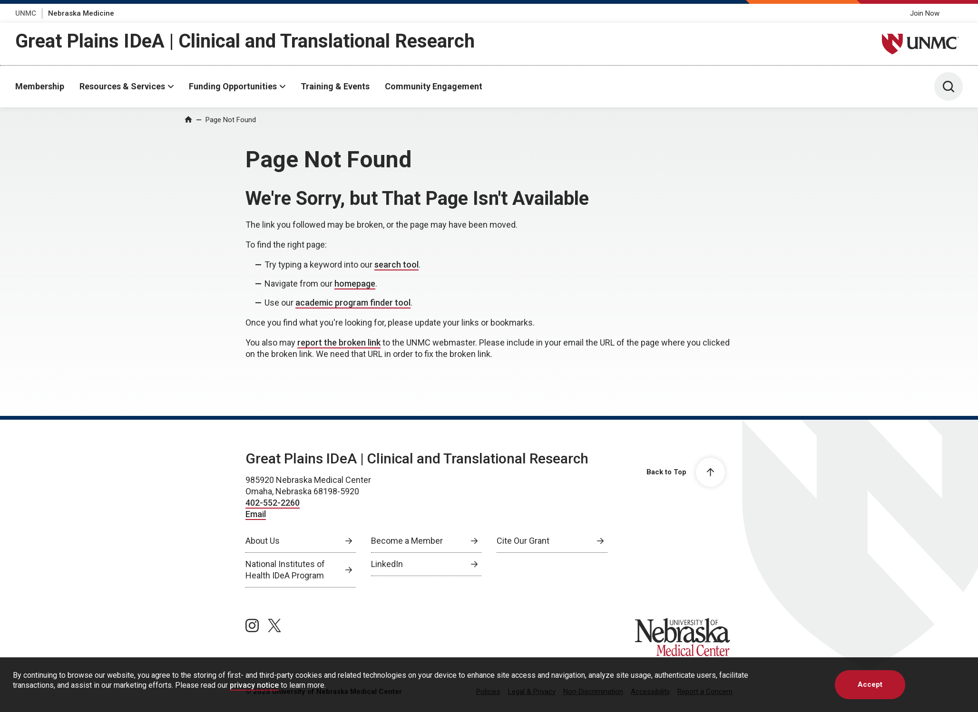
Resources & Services (122, 86)
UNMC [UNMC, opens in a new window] (25, 13)
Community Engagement (433, 86)
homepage (354, 284)
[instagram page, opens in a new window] (252, 625)
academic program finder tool (353, 303)
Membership (39, 86)
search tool (396, 264)
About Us (262, 541)
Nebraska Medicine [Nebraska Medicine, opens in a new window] (81, 13)
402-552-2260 (272, 503)
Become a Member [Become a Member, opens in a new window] (407, 541)
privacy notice (254, 685)
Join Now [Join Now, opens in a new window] (924, 13)
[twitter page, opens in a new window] (274, 625)
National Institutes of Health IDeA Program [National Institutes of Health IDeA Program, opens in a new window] (285, 569)
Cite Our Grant (523, 541)
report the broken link (339, 342)
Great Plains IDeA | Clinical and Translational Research (245, 41)
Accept (870, 684)
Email (255, 514)
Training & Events (335, 86)
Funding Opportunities (233, 86)
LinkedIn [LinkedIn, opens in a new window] (387, 564)
